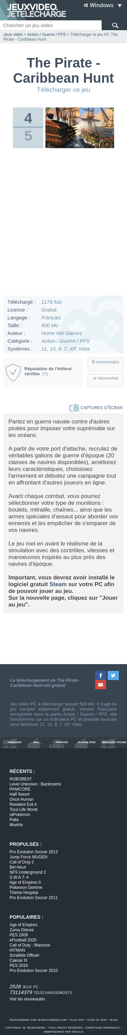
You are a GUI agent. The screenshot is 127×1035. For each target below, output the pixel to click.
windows (14, 742)
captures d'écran (96, 407)
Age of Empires (23, 924)
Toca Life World (23, 809)
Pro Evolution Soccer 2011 (33, 897)
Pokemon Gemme (25, 887)
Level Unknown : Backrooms (35, 784)
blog (114, 1019)
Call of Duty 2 (21, 862)
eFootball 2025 (22, 940)
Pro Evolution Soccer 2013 (33, 852)
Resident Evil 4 (23, 804)
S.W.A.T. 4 (18, 877)
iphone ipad (87, 742)
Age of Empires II (25, 882)
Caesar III (18, 960)
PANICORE (19, 789)
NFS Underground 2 (27, 872)
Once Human (21, 799)
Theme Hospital (23, 892)
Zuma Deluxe (21, 930)
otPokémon (19, 814)
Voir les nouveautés (27, 999)
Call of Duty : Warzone (29, 945)
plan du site (97, 1019)
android (62, 742)
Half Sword (19, 794)
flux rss (77, 1019)
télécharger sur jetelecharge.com (37, 1019)
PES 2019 (18, 965)
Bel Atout (17, 867)
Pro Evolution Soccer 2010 (33, 970)
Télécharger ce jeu (63, 89)
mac (36, 742)
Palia (14, 819)
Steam (58, 584)
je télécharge (105, 377)
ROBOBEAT (20, 779)
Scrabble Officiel (24, 955)
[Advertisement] (63, 223)
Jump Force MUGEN (28, 857)
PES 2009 (18, 935)
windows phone (114, 742)
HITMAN (17, 950)
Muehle (16, 824)
